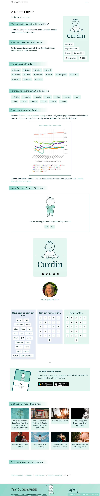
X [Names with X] (80, 336)
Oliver (16, 329)
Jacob (19, 351)
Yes (47, 227)
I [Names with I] (80, 322)
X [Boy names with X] (53, 336)
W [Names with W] (76, 336)
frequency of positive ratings (34, 115)
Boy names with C (71, 49)
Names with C (79, 53)
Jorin (15, 102)
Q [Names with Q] (71, 331)
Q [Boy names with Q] (45, 331)
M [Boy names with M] (49, 327)
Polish (49, 75)
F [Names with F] (67, 322)
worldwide (27, 181)
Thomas (29, 333)
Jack (22, 338)
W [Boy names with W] (49, 336)
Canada (80, 178)
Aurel (49, 97)
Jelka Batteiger (53, 299)
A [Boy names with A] (40, 318)
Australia (14, 181)
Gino (44, 102)
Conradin (46, 29)
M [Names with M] (76, 327)
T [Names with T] (84, 331)
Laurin (38, 97)
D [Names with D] (80, 318)
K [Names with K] (67, 327)
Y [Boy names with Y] (58, 336)
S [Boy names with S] (53, 331)
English (36, 70)
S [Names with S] (80, 331)
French (47, 70)
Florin (64, 102)
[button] (35, 255)
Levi (21, 333)
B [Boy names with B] (45, 318)
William (19, 347)
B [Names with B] (71, 318)
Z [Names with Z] (76, 340)
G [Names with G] (71, 322)
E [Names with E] (84, 318)
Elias (15, 333)
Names (67, 53)
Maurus (27, 97)
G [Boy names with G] (45, 322)
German (16, 75)
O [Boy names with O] (58, 327)
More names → (26, 356)
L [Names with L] (71, 327)
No (52, 227)
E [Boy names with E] (58, 318)
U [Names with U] (67, 336)
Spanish (15, 79)
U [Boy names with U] (40, 336)
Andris (68, 97)
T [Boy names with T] (58, 331)
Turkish (38, 79)
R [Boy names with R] (49, 331)
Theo (29, 329)
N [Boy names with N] (53, 327)
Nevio (54, 102)
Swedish (27, 79)
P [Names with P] (67, 331)
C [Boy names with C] (49, 318)
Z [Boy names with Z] (49, 340)
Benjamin (19, 342)
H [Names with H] (76, 322)
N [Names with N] (80, 327)
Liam (26, 320)
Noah (28, 325)
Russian (73, 75)
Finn (23, 329)
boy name (25, 17)
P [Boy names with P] (40, 331)
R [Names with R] (76, 331)
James (26, 351)
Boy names (69, 44)
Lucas (19, 320)
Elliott (16, 338)
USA (74, 178)
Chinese (16, 70)
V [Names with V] (71, 336)
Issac (28, 342)
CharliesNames (17, 475)
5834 (82, 58)
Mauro (34, 102)
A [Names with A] (67, 318)
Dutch (26, 70)
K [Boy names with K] (40, 327)
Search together (75, 494)
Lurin (78, 97)
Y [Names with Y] (84, 336)
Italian (26, 75)
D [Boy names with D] (53, 318)
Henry (27, 347)
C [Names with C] (76, 318)
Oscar (29, 338)
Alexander (19, 325)
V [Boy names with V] (45, 336)
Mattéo (15, 356)
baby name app (60, 375)
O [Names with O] (84, 327)
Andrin (16, 97)
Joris (24, 102)
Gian (58, 97)
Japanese (38, 75)
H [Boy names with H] (49, 322)
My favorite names (90, 494)
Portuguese (61, 75)
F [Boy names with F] (40, 322)
